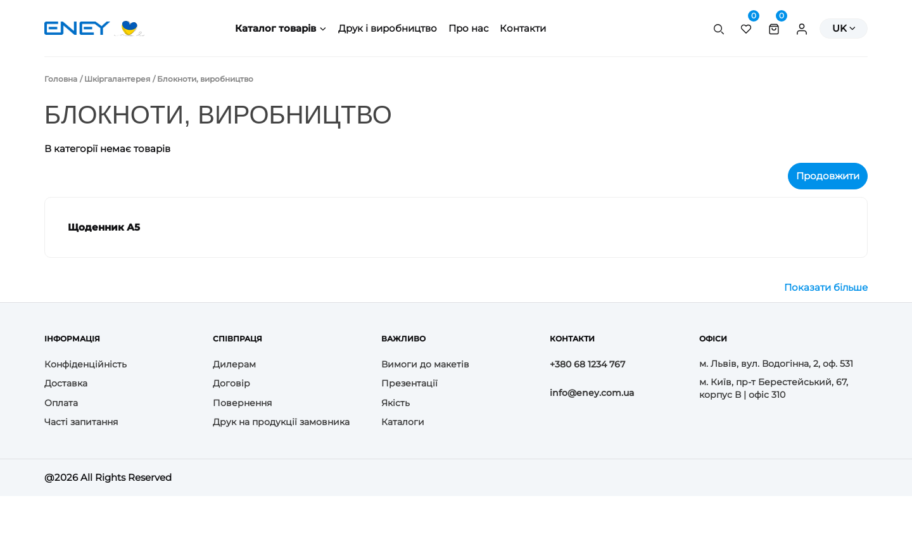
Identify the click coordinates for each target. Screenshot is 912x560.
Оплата (61, 403)
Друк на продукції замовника (281, 422)
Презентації (409, 383)
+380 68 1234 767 (587, 364)
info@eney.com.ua (592, 392)
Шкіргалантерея (117, 79)
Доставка (65, 383)
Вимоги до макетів (425, 364)
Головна (60, 79)
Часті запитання (81, 422)
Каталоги (402, 422)
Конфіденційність (85, 364)
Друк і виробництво (387, 28)
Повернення (242, 403)
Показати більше (826, 287)
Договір (231, 383)
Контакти (523, 28)
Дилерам (234, 364)
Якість (395, 403)
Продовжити (827, 176)
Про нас (468, 28)
